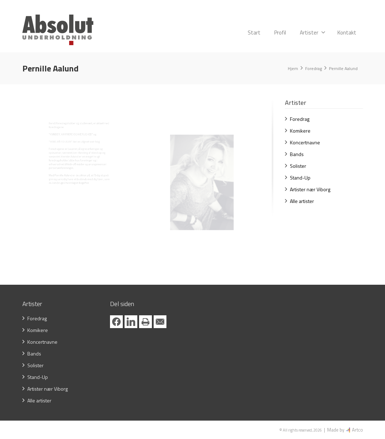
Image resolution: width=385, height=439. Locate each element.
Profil (280, 32)
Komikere (300, 130)
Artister (312, 32)
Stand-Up (300, 177)
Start (254, 32)
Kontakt (346, 32)
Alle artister (302, 201)
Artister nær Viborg (310, 189)
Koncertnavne (305, 142)
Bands (297, 154)
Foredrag (299, 119)
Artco (357, 429)
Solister (298, 166)
